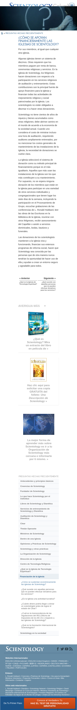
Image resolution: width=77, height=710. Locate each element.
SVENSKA (17, 666)
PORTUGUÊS (21, 668)
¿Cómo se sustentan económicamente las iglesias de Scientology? (38, 583)
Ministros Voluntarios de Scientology (54, 690)
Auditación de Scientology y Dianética (33, 517)
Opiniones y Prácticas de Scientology (38, 544)
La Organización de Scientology (35, 554)
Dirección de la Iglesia (30, 559)
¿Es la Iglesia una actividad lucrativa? (38, 599)
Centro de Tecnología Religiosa (35, 564)
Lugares (28, 680)
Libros (43, 678)
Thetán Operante (28, 528)
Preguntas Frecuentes (31, 678)
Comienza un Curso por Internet (27, 690)
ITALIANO (10, 668)
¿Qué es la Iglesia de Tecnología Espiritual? (35, 570)
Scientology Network (38, 688)
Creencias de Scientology (32, 486)
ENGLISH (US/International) (16, 661)
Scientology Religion (55, 688)
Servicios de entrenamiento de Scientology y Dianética (34, 510)
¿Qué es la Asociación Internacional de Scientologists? (38, 626)
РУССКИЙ (24, 663)
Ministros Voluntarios (13, 678)
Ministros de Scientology (32, 533)
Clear (22, 523)
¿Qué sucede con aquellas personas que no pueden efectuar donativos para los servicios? (38, 591)
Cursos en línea (53, 678)
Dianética (24, 688)
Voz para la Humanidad (60, 676)
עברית (8, 663)
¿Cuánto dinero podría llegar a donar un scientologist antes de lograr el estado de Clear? (37, 606)
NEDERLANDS (44, 663)
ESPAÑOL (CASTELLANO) (50, 666)
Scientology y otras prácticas (34, 549)
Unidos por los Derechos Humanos (55, 695)
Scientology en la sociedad (33, 633)
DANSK (54, 661)
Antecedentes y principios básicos (36, 481)
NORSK (8, 666)
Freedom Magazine (46, 693)
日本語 (15, 663)
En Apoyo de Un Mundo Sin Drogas (27, 695)
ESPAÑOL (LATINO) (30, 666)
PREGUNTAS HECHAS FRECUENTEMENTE (24, 33)
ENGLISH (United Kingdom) (39, 661)
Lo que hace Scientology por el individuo (35, 497)
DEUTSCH (55, 663)
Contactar (19, 680)
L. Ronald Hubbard (12, 676)
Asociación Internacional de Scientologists (21, 693)
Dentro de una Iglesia (30, 539)
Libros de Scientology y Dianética (36, 503)
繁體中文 (33, 663)
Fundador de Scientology (32, 491)
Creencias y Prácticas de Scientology (35, 676)
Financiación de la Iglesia (32, 576)
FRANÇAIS (63, 661)
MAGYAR (63, 663)
